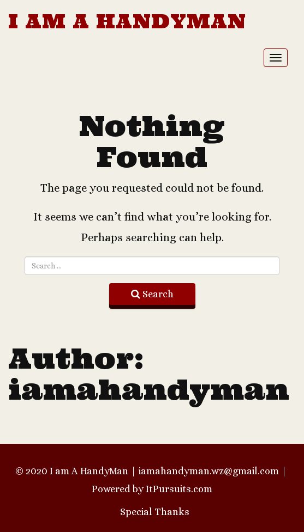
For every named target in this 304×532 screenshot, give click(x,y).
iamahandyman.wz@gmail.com (209, 471)
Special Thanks (154, 511)
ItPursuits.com (179, 489)
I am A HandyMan (127, 21)
